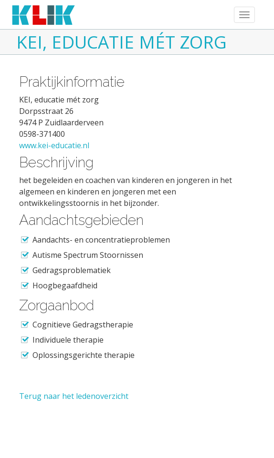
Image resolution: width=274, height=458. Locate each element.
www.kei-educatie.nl (54, 145)
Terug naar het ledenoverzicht (73, 396)
